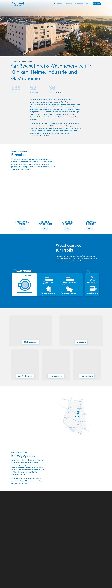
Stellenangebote (31, 342)
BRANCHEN (59, 3)
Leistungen (80, 342)
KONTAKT (88, 3)
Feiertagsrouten (56, 376)
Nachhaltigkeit (87, 376)
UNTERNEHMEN (79, 3)
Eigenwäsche (38, 114)
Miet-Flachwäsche (25, 376)
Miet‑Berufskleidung (37, 117)
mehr (22, 229)
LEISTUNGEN (69, 3)
